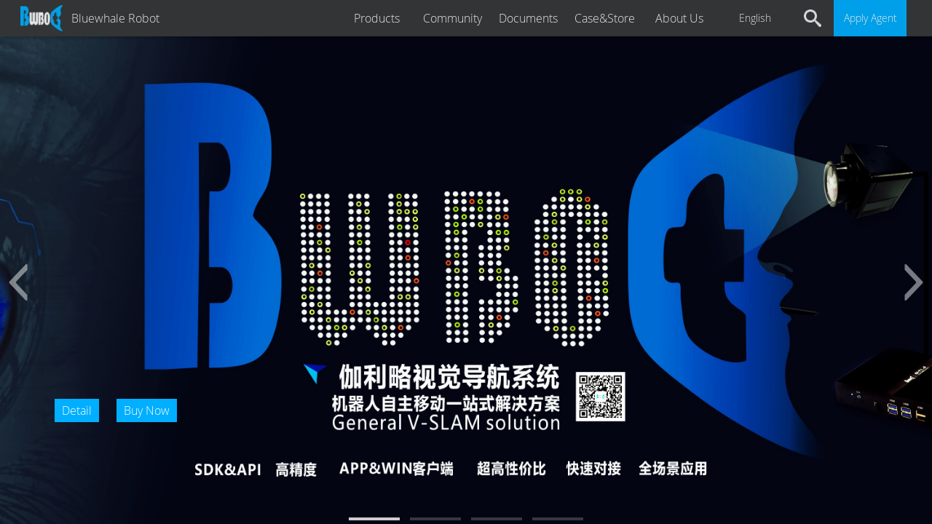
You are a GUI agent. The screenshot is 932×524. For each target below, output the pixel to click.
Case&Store (604, 18)
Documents (528, 18)
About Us (679, 18)
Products (377, 18)
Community (452, 18)
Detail (77, 410)
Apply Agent (870, 18)
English (755, 18)
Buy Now (147, 410)
